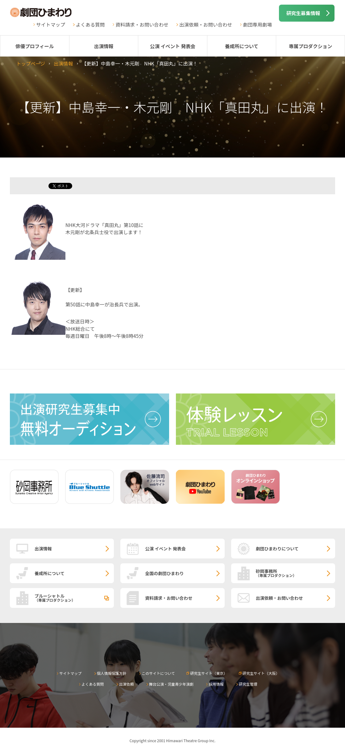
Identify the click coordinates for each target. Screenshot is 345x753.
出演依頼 (126, 684)
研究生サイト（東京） (208, 673)
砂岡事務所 (295, 573)
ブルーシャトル (74, 598)
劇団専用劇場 (257, 24)
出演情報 (103, 46)
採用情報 (216, 684)
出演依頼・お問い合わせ (205, 24)
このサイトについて (158, 673)
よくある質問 (90, 24)
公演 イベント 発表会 (172, 46)
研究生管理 (248, 684)
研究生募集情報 (303, 13)
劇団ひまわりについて (277, 548)
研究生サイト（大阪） (261, 673)
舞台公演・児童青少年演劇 (171, 684)
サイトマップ (50, 24)
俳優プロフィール (34, 46)
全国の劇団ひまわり (164, 573)
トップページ (30, 63)
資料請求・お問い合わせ (141, 24)
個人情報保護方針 (112, 673)
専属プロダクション (310, 46)
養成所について (242, 46)
